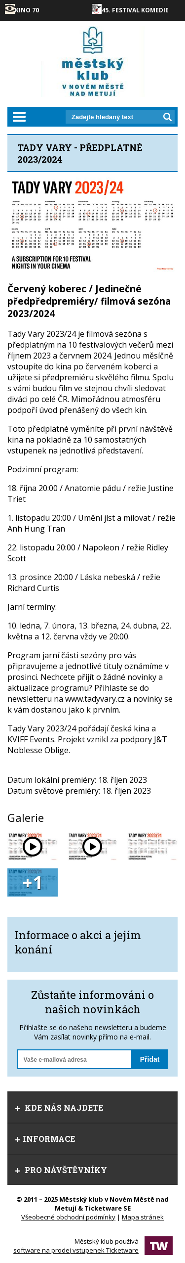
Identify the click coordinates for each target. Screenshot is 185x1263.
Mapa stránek (143, 1217)
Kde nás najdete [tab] (59, 1107)
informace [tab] (45, 1138)
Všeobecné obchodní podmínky (68, 1217)
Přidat (150, 1059)
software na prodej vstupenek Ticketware (76, 1250)
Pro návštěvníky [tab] (61, 1170)
